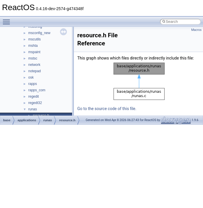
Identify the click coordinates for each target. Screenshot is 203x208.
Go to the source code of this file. (106, 108)
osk (31, 77)
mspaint (34, 52)
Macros (196, 30)
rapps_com (36, 90)
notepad (34, 71)
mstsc (32, 58)
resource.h (67, 120)
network (34, 65)
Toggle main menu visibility (8, 19)
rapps (32, 84)
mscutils (34, 39)
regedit (33, 96)
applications (27, 120)
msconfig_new (39, 33)
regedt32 (35, 103)
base (6, 120)
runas (32, 109)
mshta (33, 46)
